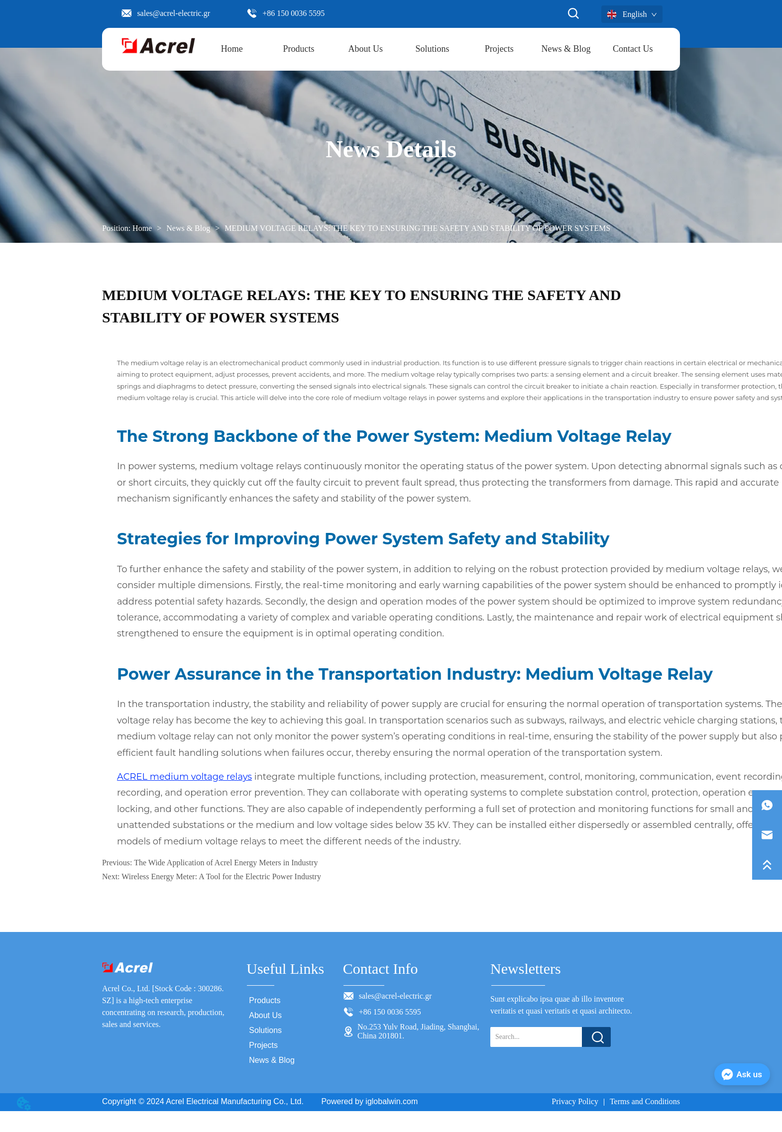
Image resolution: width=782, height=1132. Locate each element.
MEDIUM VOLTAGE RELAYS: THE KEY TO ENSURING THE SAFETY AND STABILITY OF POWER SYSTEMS (416, 228)
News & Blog (188, 228)
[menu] (433, 49)
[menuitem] (298, 49)
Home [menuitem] (232, 49)
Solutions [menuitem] (432, 49)
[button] (299, 49)
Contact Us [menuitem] (633, 49)
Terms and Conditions (645, 1101)
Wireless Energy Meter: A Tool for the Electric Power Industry (221, 876)
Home (142, 228)
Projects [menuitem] (499, 49)
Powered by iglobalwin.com (369, 1101)
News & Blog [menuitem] (566, 49)
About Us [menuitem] (365, 49)
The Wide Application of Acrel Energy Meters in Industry (226, 862)
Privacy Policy (575, 1101)
